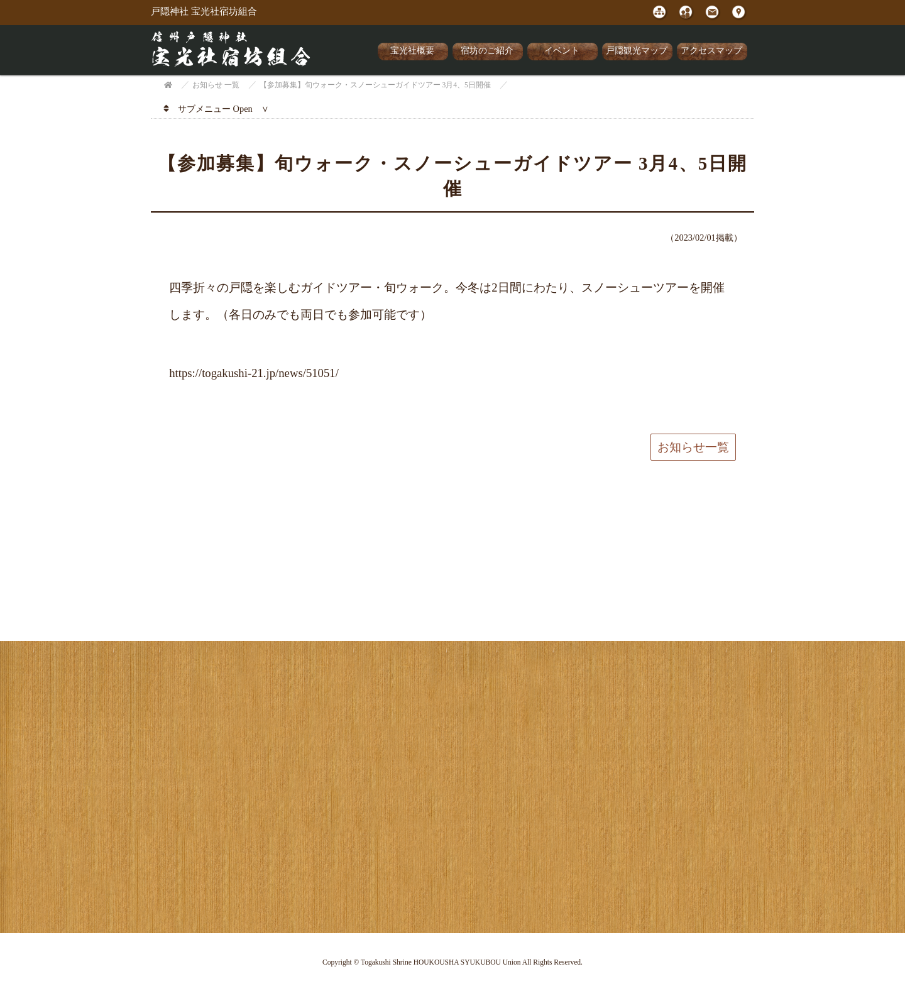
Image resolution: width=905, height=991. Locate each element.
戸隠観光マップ (636, 50)
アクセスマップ (711, 50)
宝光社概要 (412, 50)
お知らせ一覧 (693, 447)
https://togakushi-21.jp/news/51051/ (254, 373)
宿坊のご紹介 (487, 50)
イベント (561, 50)
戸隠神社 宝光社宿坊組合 (204, 11)
